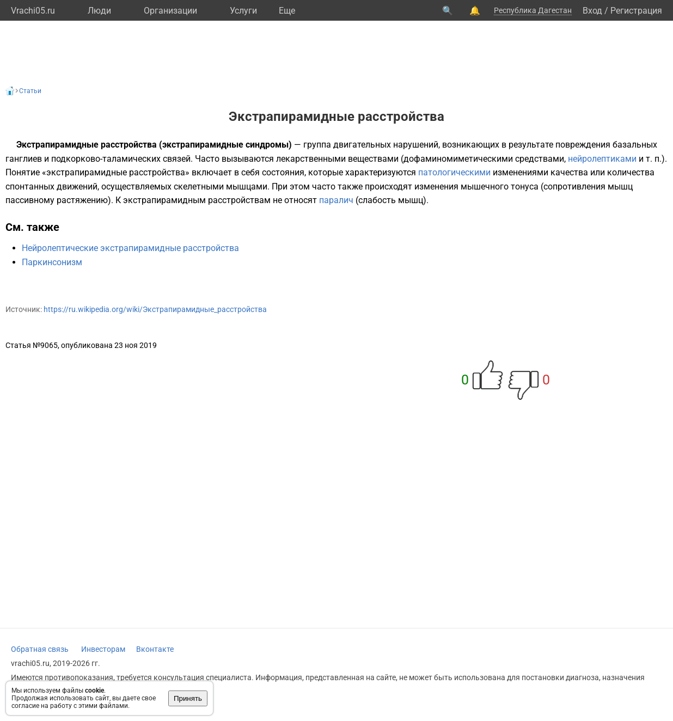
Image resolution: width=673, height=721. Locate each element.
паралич (336, 200)
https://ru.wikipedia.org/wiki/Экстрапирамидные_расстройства (155, 309)
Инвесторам (103, 649)
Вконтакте (155, 649)
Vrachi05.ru (33, 10)
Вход (592, 10)
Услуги (243, 10)
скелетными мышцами (220, 186)
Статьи (30, 91)
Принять (188, 698)
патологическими (454, 172)
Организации (170, 10)
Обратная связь (40, 649)
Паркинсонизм (52, 262)
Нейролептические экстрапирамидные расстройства (130, 248)
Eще (287, 10)
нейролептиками (602, 159)
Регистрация (636, 10)
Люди (99, 10)
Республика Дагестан (533, 10)
